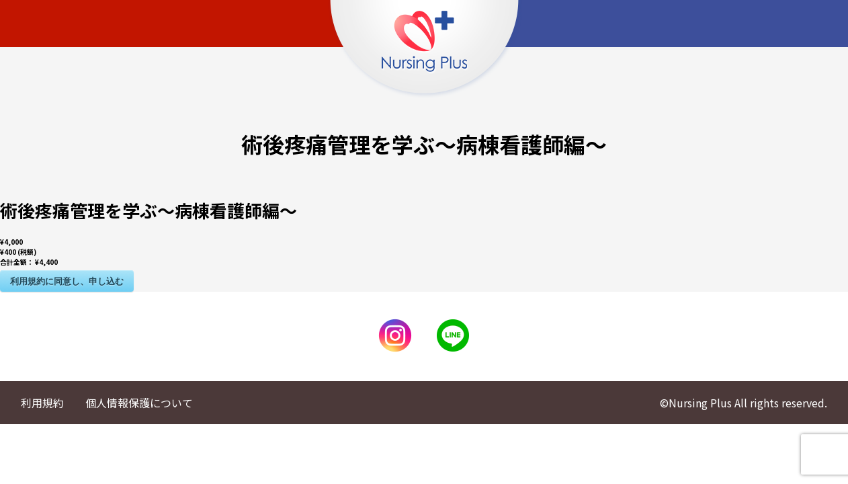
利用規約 (42, 403)
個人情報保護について (139, 403)
